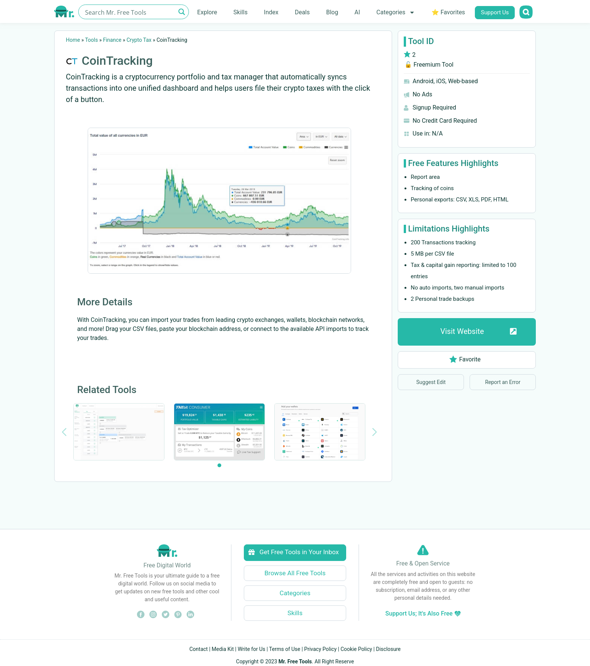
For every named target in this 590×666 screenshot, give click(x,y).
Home (73, 40)
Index (271, 12)
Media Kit (223, 649)
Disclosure (388, 649)
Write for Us (251, 649)
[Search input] (129, 12)
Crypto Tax (138, 40)
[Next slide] (374, 432)
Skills (240, 12)
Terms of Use (284, 649)
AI (357, 12)
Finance (112, 40)
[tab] (219, 465)
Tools (91, 40)
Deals (302, 12)
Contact (198, 649)
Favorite (465, 359)
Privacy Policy (320, 649)
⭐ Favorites (448, 12)
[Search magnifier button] (181, 12)
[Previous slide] (64, 432)
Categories (395, 12)
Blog (332, 12)
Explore (207, 12)
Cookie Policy (356, 649)
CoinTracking (117, 60)
